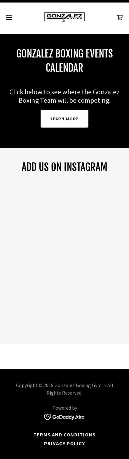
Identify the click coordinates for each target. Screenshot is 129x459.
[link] (64, 17)
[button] (12, 17)
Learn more (65, 119)
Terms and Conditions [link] (64, 434)
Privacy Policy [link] (64, 443)
